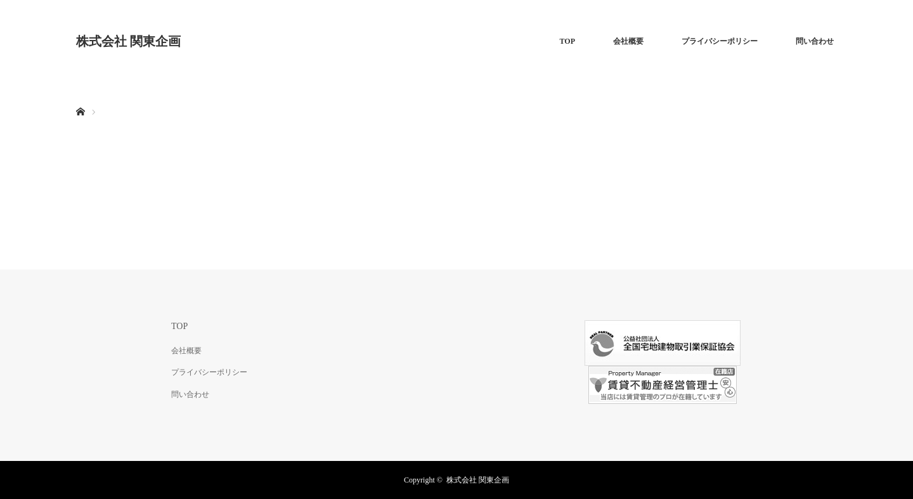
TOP (567, 41)
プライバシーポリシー (720, 41)
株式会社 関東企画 (128, 41)
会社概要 (628, 41)
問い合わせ (815, 41)
